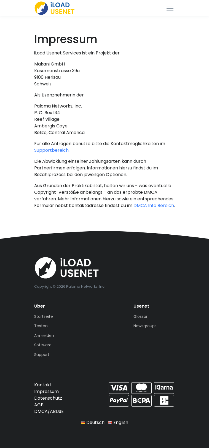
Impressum (46, 391)
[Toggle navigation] (170, 8)
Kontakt (43, 385)
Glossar (140, 316)
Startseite (43, 316)
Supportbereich (51, 150)
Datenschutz (48, 398)
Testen (41, 326)
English (118, 422)
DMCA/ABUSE (49, 411)
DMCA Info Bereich (153, 205)
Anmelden (44, 335)
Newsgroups (145, 326)
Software (43, 345)
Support (41, 354)
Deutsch (92, 422)
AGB (39, 405)
